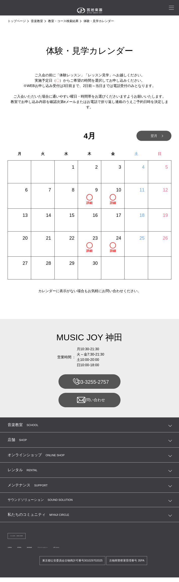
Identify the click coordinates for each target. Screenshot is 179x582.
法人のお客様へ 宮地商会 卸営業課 (33, 539)
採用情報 (31, 551)
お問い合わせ (89, 402)
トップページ (17, 21)
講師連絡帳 (50, 551)
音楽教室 (37, 21)
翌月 (148, 136)
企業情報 (14, 551)
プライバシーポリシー (79, 551)
